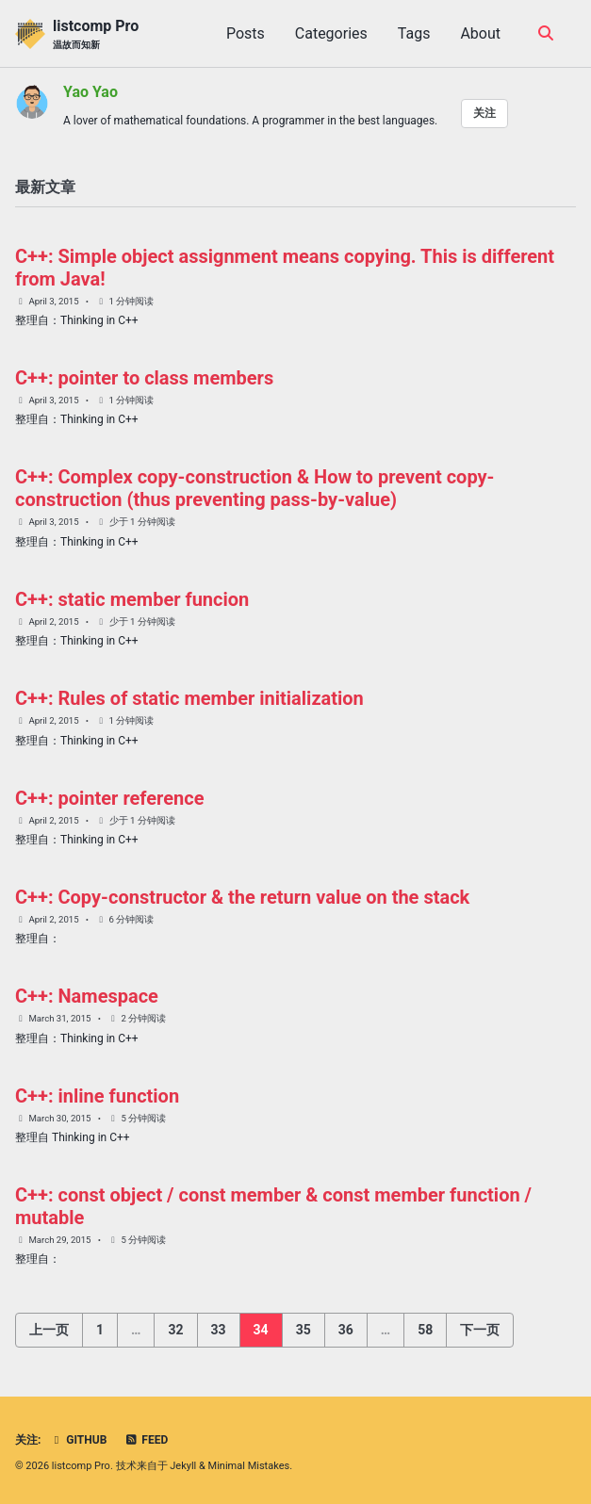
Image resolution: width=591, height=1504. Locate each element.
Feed (146, 1440)
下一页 (480, 1329)
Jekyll (183, 1466)
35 (303, 1329)
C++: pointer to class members (144, 378)
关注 (484, 113)
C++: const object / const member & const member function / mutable (273, 1206)
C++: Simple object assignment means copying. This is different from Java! (284, 267)
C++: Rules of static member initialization (189, 698)
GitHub (78, 1440)
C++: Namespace (86, 996)
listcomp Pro (96, 34)
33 (218, 1329)
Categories (331, 33)
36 (345, 1329)
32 (175, 1329)
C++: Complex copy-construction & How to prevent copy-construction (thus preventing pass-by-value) (255, 488)
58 (425, 1329)
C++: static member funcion (132, 599)
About (480, 33)
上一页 (49, 1329)
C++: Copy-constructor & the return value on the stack (242, 897)
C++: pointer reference (109, 798)
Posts (245, 33)
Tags (414, 33)
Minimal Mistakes (249, 1466)
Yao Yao (90, 92)
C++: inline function (97, 1096)
